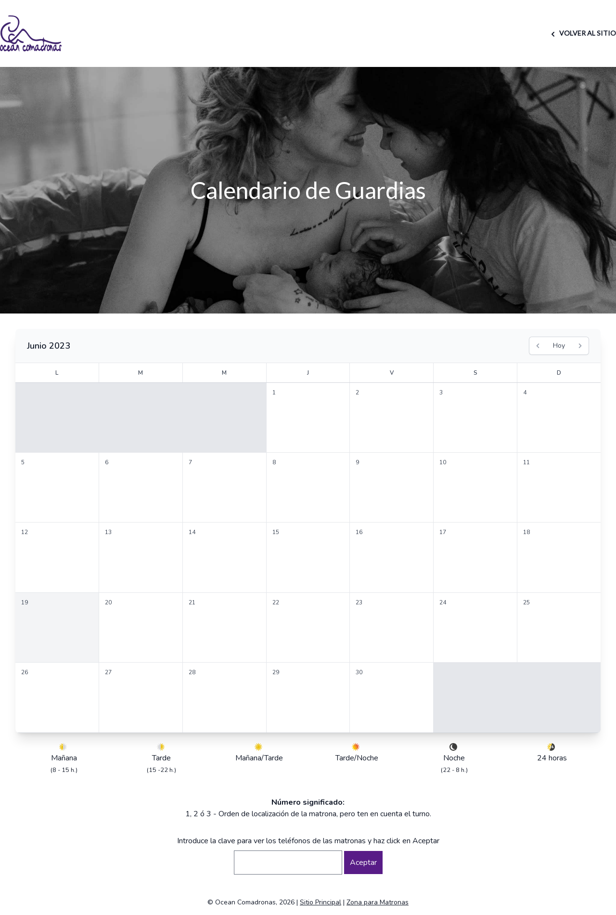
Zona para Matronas (377, 902)
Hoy (559, 345)
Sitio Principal (320, 902)
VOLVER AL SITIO (582, 33)
